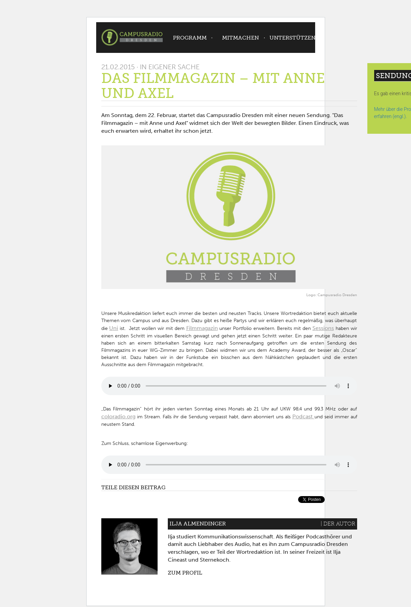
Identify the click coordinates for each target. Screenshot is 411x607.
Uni (113, 328)
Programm (190, 37)
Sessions (323, 328)
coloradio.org (118, 416)
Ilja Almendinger (198, 523)
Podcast (303, 416)
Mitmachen (240, 37)
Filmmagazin (202, 328)
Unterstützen (292, 37)
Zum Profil (185, 572)
